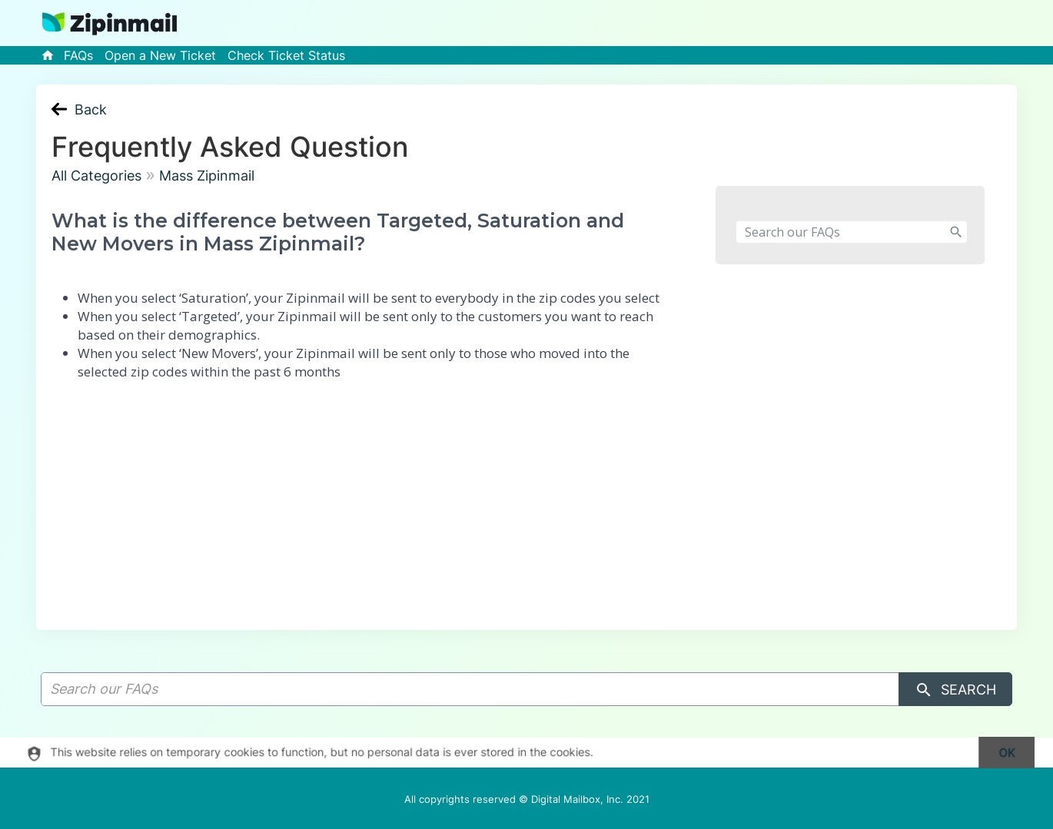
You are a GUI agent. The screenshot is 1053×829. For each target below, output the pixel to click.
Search (955, 690)
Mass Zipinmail (206, 175)
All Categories (96, 175)
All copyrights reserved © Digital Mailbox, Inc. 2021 (526, 799)
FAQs (78, 55)
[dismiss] (1000, 752)
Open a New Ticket (160, 55)
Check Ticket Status (286, 55)
